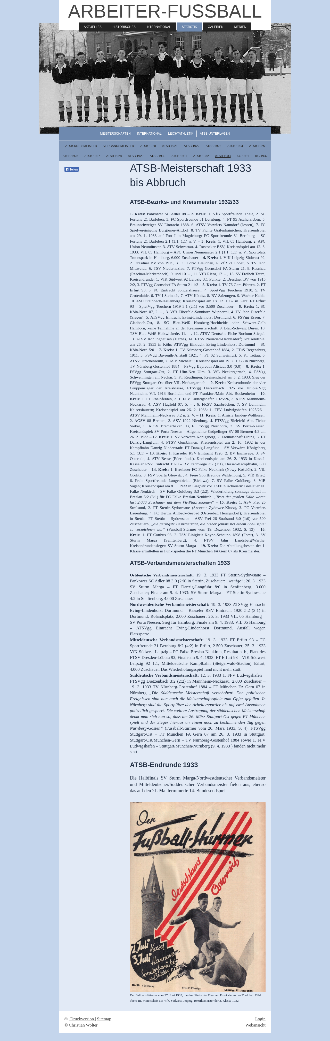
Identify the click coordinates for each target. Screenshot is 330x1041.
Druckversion (79, 1018)
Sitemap (104, 1018)
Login (260, 1018)
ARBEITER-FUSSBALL (165, 11)
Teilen (71, 169)
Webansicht (255, 1025)
